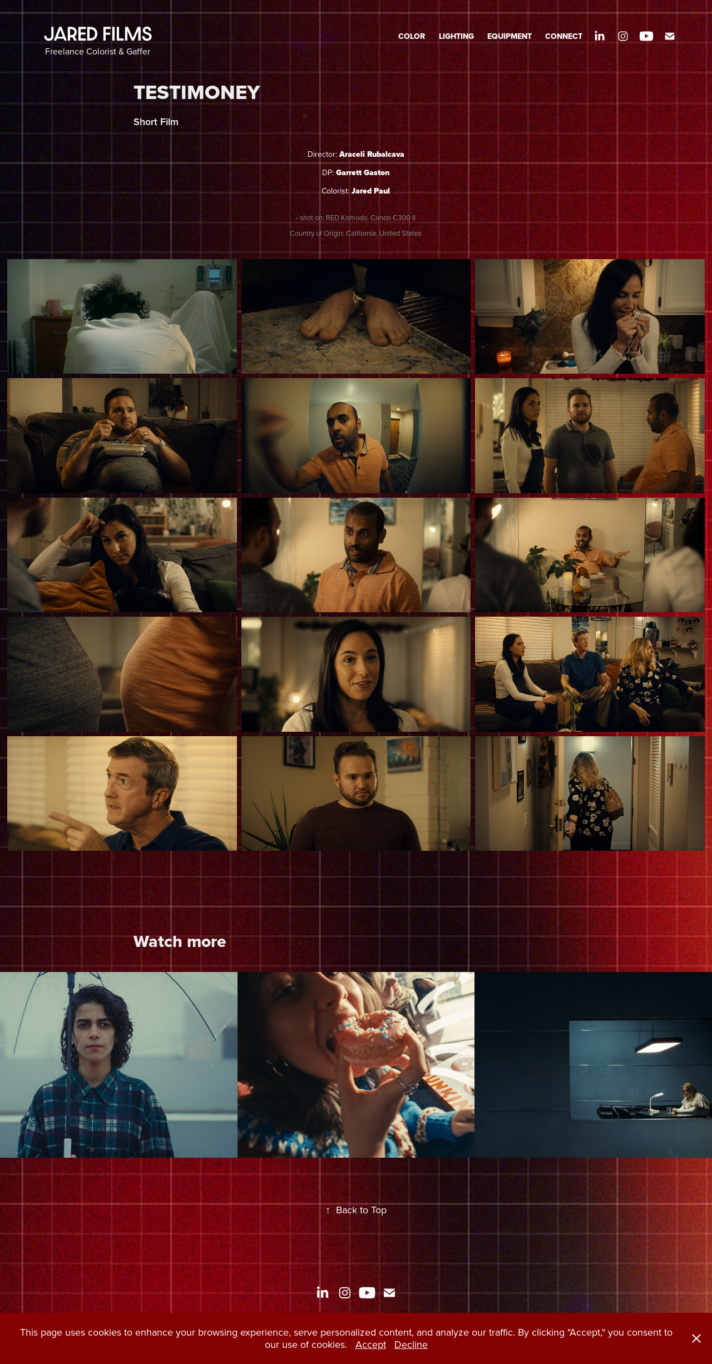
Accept (370, 1344)
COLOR (411, 36)
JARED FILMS (98, 33)
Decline (411, 1344)
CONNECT (563, 36)
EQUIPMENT (509, 36)
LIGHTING (456, 36)
